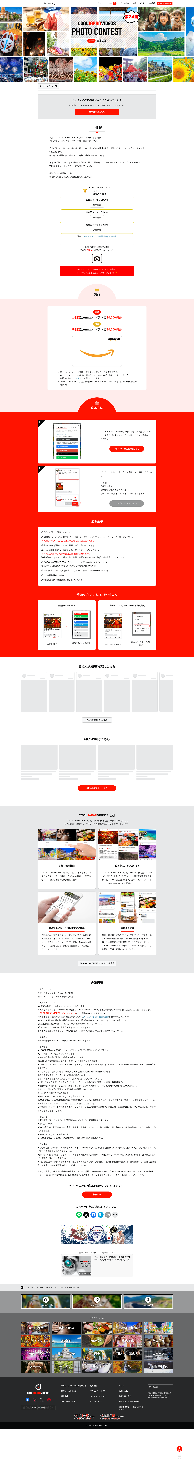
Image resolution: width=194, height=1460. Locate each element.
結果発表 (97, 205)
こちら (77, 378)
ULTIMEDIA (100, 1426)
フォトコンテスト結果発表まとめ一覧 (100, 236)
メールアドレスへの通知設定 (96, 1017)
